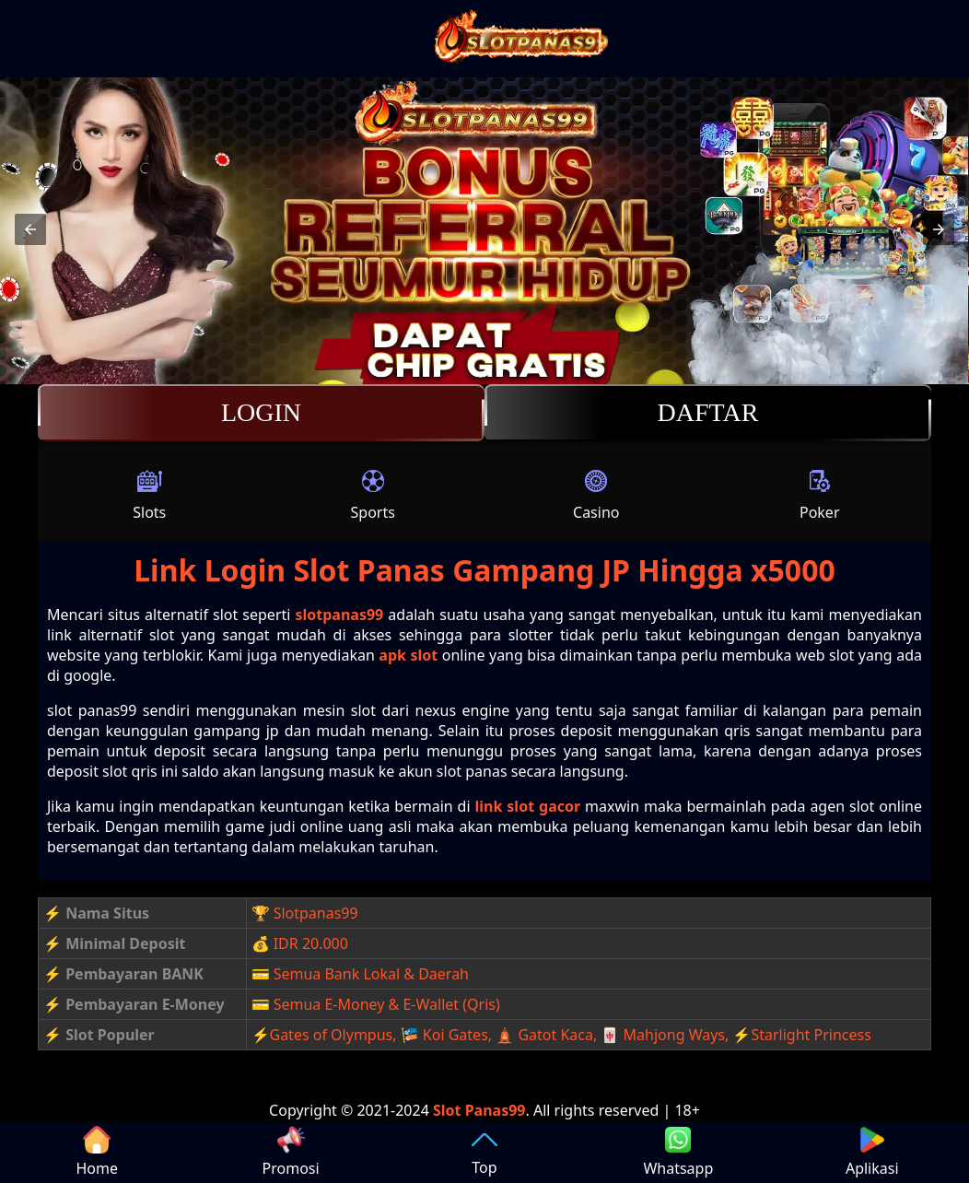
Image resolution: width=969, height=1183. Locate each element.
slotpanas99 (339, 614)
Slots (149, 494)
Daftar (707, 412)
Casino (596, 494)
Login (261, 412)
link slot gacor (528, 806)
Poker (820, 494)
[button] (30, 229)
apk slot (408, 655)
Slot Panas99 (479, 1110)
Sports (373, 494)
